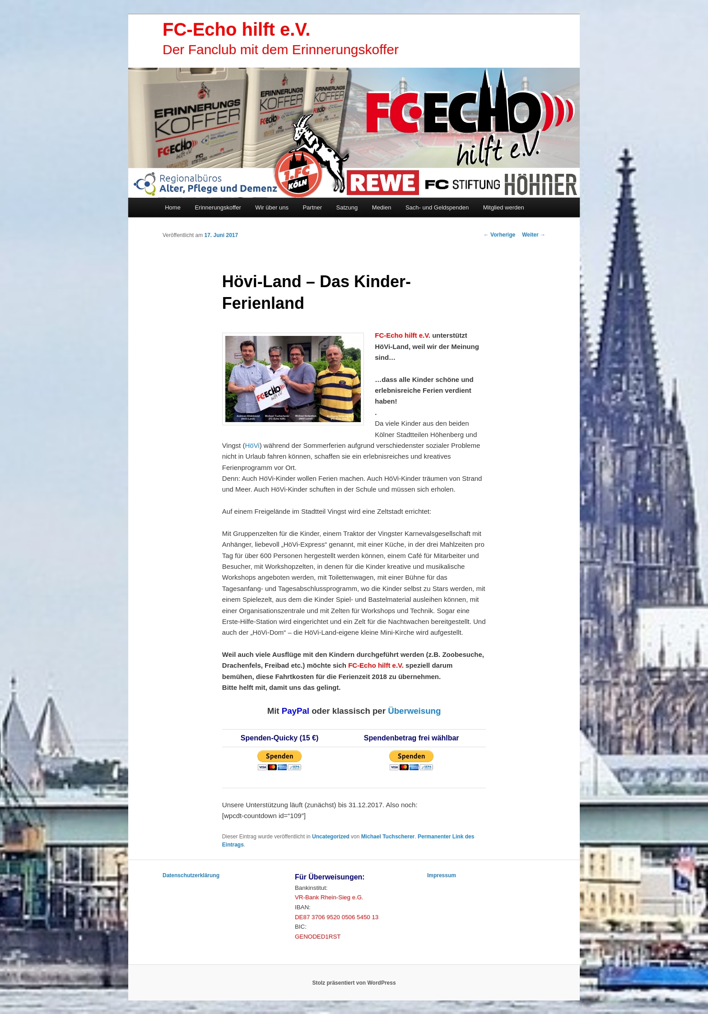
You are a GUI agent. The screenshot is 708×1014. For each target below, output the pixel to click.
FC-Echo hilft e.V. (236, 29)
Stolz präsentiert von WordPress (354, 983)
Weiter (533, 235)
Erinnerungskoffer (218, 207)
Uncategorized (330, 836)
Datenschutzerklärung (191, 875)
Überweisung (414, 711)
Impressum (441, 875)
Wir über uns (272, 207)
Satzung (347, 207)
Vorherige (499, 235)
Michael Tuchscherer (388, 836)
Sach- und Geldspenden (437, 207)
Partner (312, 207)
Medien (381, 207)
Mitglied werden (503, 207)
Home (173, 207)
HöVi (252, 445)
